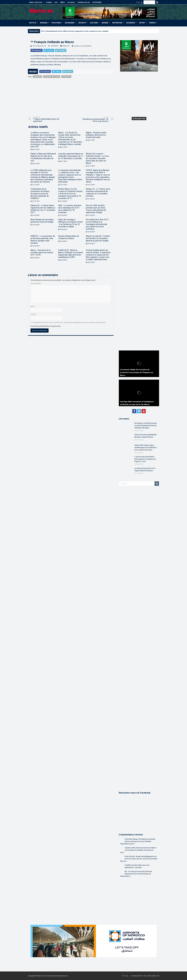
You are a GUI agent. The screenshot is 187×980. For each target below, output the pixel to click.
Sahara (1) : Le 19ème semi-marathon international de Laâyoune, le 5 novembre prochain (98, 192)
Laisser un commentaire (82, 46)
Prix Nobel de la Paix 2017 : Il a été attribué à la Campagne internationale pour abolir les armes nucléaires (98, 224)
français (37, 77)
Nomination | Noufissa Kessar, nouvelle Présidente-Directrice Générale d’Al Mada (145, 425)
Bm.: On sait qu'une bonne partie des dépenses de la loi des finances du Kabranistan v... (136, 873)
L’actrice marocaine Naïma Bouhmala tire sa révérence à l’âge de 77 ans (145, 459)
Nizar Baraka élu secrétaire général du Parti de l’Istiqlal (42, 220)
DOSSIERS (130, 23)
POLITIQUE (56, 23)
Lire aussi (71, 2)
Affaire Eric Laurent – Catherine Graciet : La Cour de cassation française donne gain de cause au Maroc (97, 158)
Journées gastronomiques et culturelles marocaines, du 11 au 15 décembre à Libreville (70, 156)
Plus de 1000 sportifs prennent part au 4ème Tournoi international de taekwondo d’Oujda (96, 209)
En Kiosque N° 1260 (139, 118)
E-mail (33, 314)
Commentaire (36, 283)
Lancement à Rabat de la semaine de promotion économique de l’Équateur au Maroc (136, 372)
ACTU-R (32, 23)
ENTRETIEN (117, 23)
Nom (33, 306)
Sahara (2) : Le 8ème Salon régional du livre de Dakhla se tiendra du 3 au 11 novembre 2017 (43, 209)
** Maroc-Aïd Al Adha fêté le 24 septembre (46, 119)
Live (56, 2)
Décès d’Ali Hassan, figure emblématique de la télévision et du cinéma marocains (145, 447)
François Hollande (51, 77)
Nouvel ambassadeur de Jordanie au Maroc (68, 237)
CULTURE (94, 23)
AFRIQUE (43, 23)
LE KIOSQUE (96, 2)
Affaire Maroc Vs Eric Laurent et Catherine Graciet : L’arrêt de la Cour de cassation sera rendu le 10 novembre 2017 (70, 193)
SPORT (142, 23)
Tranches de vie (83, 2)
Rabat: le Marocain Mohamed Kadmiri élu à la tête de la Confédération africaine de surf (43, 157)
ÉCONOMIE (69, 23)
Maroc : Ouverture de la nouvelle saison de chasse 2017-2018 (42, 252)
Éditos (62, 2)
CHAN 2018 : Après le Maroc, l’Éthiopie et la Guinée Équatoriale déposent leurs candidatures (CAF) (70, 253)
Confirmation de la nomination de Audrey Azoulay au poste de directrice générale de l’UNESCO (40, 193)
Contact (49, 2)
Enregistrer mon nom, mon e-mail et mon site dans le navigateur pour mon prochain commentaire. (69, 322)
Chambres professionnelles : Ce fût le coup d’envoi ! (95, 119)
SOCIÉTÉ (82, 23)
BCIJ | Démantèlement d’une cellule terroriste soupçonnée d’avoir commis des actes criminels (74, 31)
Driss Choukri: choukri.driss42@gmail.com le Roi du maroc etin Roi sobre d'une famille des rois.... (138, 858)
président (66, 77)
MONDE (105, 23)
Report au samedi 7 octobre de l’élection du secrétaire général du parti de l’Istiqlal (98, 238)
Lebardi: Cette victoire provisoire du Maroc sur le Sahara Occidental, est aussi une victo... (138, 850)
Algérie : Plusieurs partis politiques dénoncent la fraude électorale (96, 134)
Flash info (66, 46)
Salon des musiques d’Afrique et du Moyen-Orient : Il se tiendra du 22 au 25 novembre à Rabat (70, 223)
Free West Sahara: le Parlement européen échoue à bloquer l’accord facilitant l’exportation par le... (137, 841)
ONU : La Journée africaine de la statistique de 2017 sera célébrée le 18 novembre (69, 209)
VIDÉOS (152, 23)
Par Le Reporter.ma (39, 46)
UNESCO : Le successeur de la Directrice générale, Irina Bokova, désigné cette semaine (43, 239)
